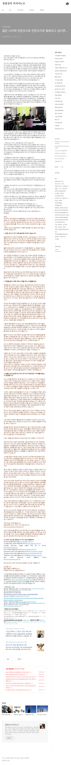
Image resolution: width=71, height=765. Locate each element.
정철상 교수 (65, 198)
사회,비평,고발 (58, 101)
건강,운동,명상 (58, 122)
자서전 (62, 184)
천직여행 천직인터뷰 (60, 86)
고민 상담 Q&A (10, 669)
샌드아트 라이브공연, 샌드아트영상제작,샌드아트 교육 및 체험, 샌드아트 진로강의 (19, 648)
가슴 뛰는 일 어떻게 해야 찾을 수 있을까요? (18, 683)
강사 (60, 188)
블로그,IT (57, 119)
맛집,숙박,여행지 (59, 104)
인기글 (61, 167)
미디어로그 (20, 10)
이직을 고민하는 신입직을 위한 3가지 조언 (18, 690)
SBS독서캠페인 (58, 203)
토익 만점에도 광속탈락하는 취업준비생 (17, 672)
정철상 (56, 188)
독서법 (56, 200)
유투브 (65, 258)
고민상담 (57, 239)
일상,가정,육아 (58, 113)
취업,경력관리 (58, 95)
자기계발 (57, 193)
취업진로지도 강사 (59, 181)
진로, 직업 (57, 98)
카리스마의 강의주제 (59, 158)
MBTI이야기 (58, 77)
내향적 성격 (62, 236)
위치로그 (31, 10)
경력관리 (60, 224)
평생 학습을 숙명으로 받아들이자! (15, 674)
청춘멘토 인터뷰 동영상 (60, 153)
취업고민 (62, 193)
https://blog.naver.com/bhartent (14, 642)
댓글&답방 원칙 (58, 161)
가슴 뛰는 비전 (58, 74)
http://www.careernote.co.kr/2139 (12, 559)
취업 (56, 227)
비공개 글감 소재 (59, 128)
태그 (10, 10)
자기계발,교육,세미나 (60, 92)
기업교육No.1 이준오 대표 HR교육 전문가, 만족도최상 (18, 632)
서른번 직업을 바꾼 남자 (61, 68)
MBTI (64, 227)
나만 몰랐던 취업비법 (60, 55)
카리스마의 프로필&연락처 (61, 150)
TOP (67, 758)
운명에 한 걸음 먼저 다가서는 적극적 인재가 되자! (20, 676)
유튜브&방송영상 (59, 110)
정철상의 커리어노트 (13, 3)
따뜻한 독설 (58, 65)
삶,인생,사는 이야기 (60, 89)
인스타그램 (60, 258)
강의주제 (65, 224)
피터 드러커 (57, 184)
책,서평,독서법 (58, 83)
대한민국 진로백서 (59, 61)
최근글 (56, 167)
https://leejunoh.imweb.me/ (13, 628)
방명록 (42, 10)
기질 (56, 224)
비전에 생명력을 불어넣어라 (61, 234)
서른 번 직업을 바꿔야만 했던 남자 (61, 231)
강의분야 (57, 236)
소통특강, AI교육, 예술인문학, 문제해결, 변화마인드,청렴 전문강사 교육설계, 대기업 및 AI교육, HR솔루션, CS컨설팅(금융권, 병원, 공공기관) (19, 635)
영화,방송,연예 (58, 107)
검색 (63, 3)
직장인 (60, 200)
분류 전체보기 (58, 52)
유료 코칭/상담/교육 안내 (60, 156)
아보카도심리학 (59, 58)
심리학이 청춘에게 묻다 (61, 71)
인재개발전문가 (58, 205)
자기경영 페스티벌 (59, 196)
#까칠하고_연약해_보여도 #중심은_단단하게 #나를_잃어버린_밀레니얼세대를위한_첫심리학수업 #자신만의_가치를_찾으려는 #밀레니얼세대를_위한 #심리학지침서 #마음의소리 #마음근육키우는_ (62, 215)
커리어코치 (64, 188)
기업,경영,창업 (58, 116)
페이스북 (56, 258)
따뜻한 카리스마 (58, 186)
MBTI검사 (65, 186)
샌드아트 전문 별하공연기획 (16, 645)
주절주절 (57, 125)
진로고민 (60, 227)
